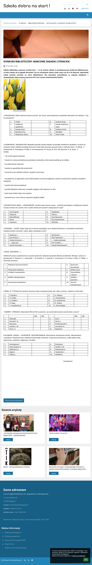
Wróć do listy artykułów (13, 400)
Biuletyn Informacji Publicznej (15, 548)
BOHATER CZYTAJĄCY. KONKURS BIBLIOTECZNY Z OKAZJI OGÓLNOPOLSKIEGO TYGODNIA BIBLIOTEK (67, 468)
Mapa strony (9, 544)
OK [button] (86, 559)
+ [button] (65, 8)
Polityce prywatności (78, 556)
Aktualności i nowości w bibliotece (61, 23)
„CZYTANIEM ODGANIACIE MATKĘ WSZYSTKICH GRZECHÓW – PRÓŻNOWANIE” (20, 434)
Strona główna (10, 23)
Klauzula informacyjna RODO (15, 540)
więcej (8, 439)
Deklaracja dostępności (13, 532)
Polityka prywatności (12, 536)
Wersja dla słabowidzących (12, 560)
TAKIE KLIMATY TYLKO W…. (58, 433)
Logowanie (85, 8)
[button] (77, 8)
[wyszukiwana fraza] (76, 4)
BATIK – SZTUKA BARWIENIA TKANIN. (16, 467)
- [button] (69, 8)
